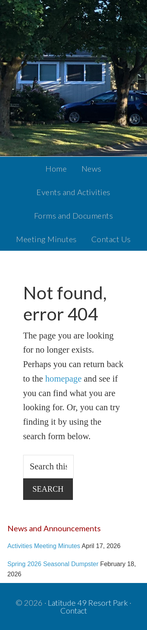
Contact (73, 610)
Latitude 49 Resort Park (88, 602)
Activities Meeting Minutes (43, 545)
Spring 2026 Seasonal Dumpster (52, 563)
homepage (63, 379)
